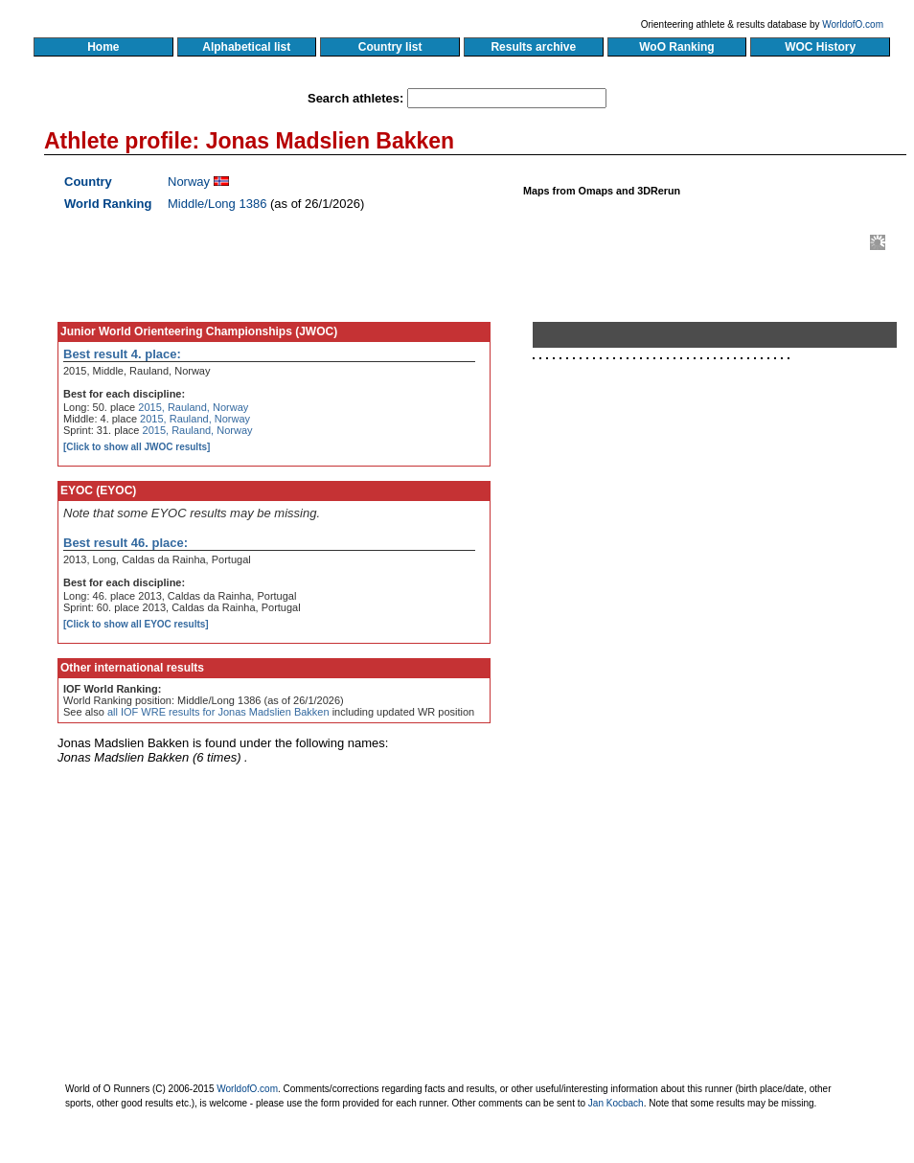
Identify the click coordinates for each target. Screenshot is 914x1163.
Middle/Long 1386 (217, 203)
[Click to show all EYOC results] (136, 624)
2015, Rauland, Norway (193, 407)
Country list (390, 47)
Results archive (534, 47)
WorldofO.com (852, 24)
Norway (189, 181)
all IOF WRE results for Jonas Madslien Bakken (218, 712)
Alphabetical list (246, 47)
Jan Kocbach (616, 1103)
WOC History (819, 47)
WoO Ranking (677, 47)
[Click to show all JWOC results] (136, 447)
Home (103, 47)
